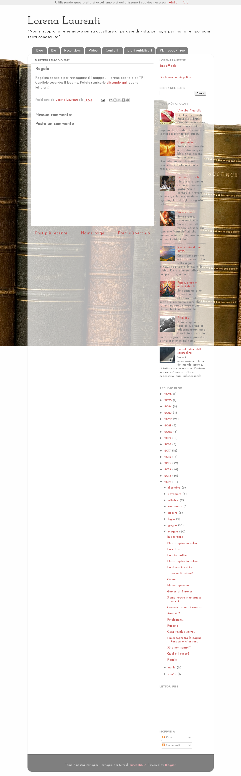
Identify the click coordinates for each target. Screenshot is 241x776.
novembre (175, 494)
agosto (173, 513)
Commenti (171, 745)
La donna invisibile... (180, 567)
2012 (168, 482)
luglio (172, 519)
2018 (168, 444)
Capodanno (185, 142)
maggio (173, 531)
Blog (39, 50)
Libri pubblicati (139, 50)
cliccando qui (117, 82)
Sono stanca (185, 212)
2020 (168, 432)
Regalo (172, 659)
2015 (168, 463)
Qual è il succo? (178, 653)
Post (167, 737)
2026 (168, 394)
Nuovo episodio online (182, 543)
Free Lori (173, 549)
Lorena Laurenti (63, 21)
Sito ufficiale (168, 66)
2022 (168, 419)
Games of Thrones (179, 591)
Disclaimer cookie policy (175, 77)
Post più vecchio (134, 233)
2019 (168, 438)
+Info (173, 2)
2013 (168, 476)
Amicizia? (173, 613)
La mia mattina (177, 555)
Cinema (172, 579)
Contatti (112, 50)
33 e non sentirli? (179, 647)
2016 (168, 457)
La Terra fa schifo (189, 177)
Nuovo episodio (178, 585)
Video (93, 50)
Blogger (170, 765)
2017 (168, 450)
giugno (173, 525)
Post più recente (51, 233)
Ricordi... (183, 317)
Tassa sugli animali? (180, 573)
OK (185, 2)
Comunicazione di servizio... (185, 607)
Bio (53, 50)
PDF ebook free (172, 50)
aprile (172, 667)
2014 (168, 469)
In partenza (175, 537)
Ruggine (172, 626)
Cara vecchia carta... (181, 632)
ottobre (174, 500)
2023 (168, 413)
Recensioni (72, 50)
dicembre (175, 487)
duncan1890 (137, 765)
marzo (173, 674)
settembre (175, 506)
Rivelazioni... (175, 619)
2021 (168, 425)
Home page (92, 233)
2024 (168, 406)
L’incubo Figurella (189, 110)
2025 (168, 400)
